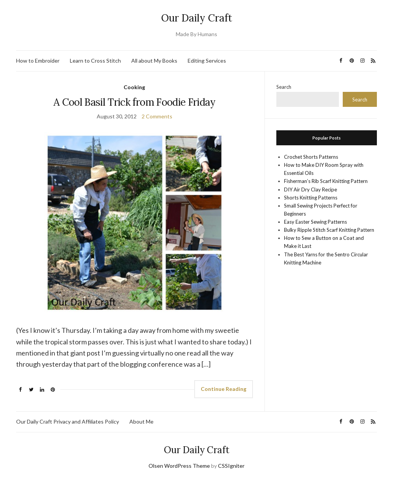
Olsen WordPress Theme (179, 465)
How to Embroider (37, 60)
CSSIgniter (231, 465)
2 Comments (157, 116)
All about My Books (154, 60)
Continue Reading (223, 389)
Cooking (134, 87)
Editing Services (207, 60)
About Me (141, 421)
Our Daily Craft (196, 18)
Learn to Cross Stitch (95, 60)
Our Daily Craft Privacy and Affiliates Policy (67, 421)
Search (283, 87)
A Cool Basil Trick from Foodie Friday (134, 102)
